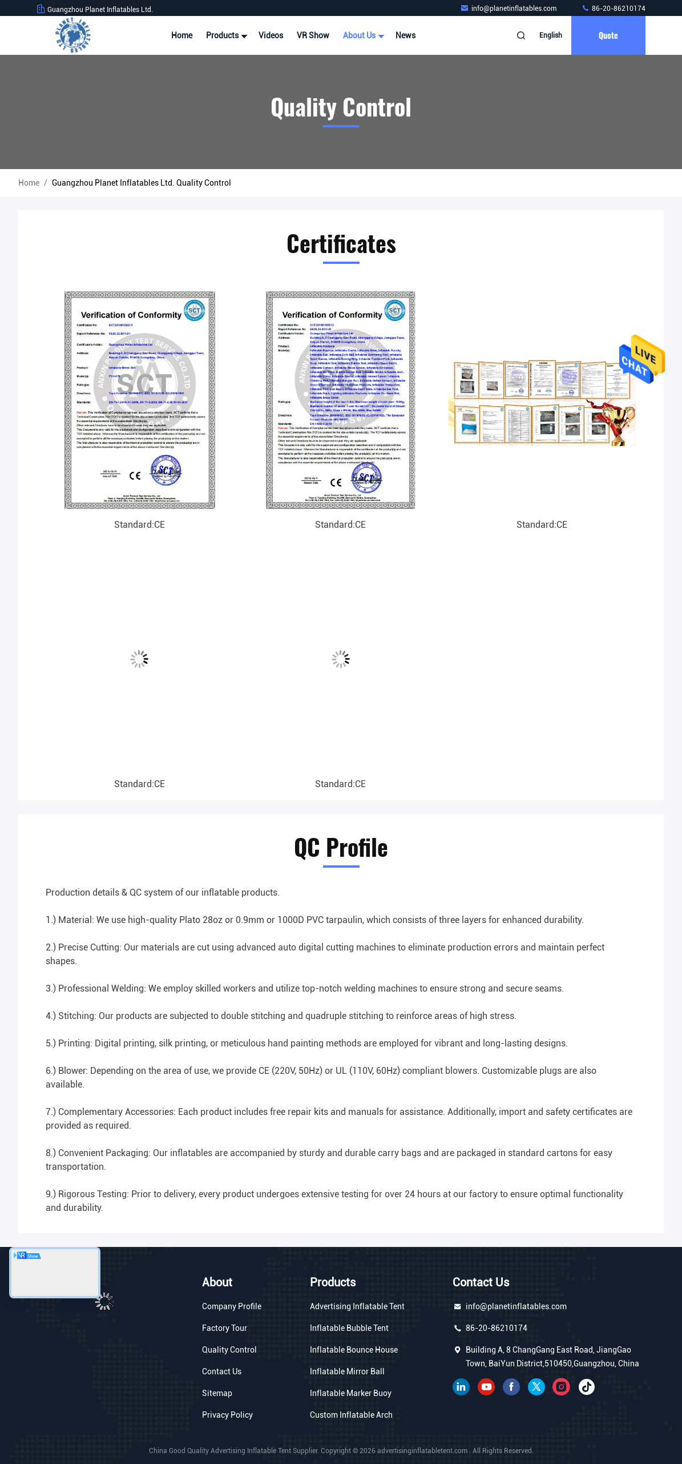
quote (608, 35)
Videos (271, 35)
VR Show (313, 35)
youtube (486, 1386)
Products (225, 35)
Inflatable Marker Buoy (351, 1393)
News (405, 35)
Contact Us (221, 1371)
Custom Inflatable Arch (351, 1414)
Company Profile (231, 1306)
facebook (511, 1386)
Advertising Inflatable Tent (357, 1306)
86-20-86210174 (613, 9)
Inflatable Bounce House (354, 1349)
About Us (362, 35)
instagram (561, 1386)
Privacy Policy (227, 1414)
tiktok (586, 1386)
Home (181, 35)
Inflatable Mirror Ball (347, 1371)
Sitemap (217, 1393)
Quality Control (229, 1349)
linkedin (461, 1386)
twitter (536, 1386)
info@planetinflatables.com (509, 9)
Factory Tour (224, 1328)
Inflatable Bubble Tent (349, 1328)
